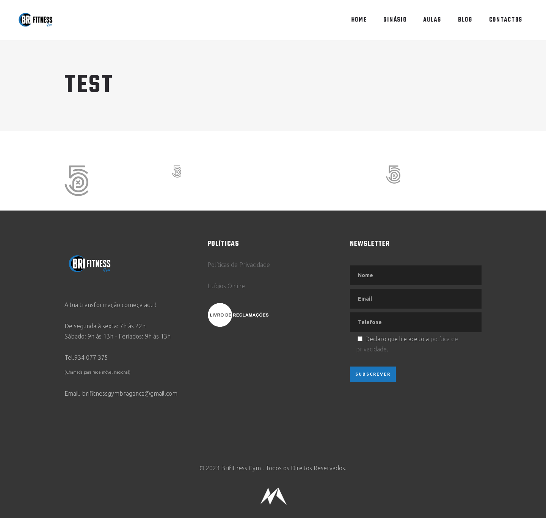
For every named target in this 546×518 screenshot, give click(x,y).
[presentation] (407, 408)
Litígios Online (226, 285)
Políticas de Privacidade (238, 264)
